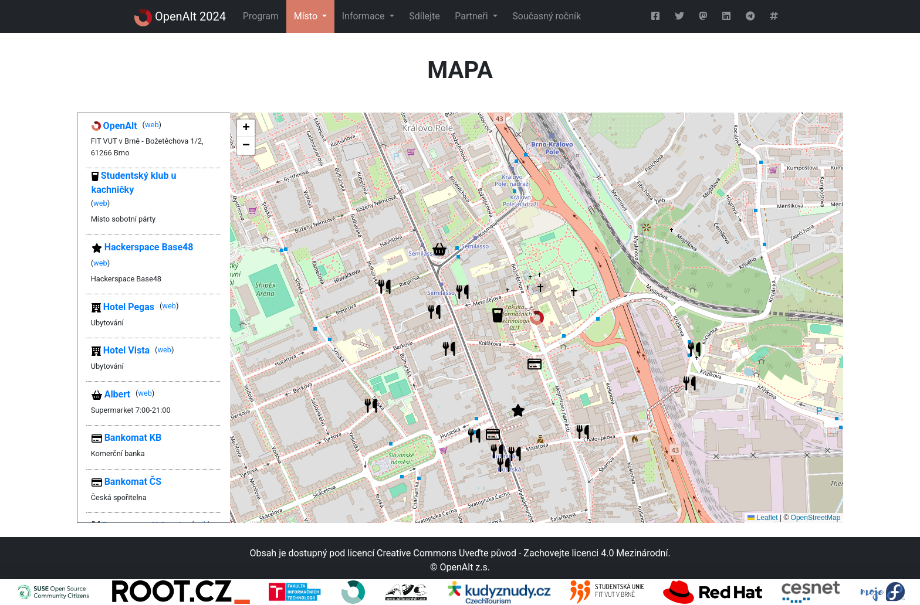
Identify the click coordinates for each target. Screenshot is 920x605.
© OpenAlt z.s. (460, 567)
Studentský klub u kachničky (134, 182)
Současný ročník (546, 16)
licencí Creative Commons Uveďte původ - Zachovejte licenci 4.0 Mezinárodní (507, 553)
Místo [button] (307, 16)
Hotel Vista (121, 350)
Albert (111, 394)
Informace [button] (364, 16)
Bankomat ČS (126, 481)
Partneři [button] (472, 16)
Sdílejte (424, 16)
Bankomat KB (127, 437)
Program (261, 16)
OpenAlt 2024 (180, 17)
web (152, 124)
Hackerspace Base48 (143, 247)
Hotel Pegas (123, 306)
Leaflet (762, 518)
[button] (537, 318)
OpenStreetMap (816, 518)
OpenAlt (114, 125)
